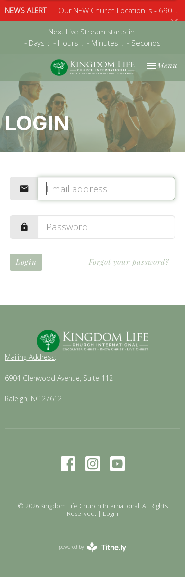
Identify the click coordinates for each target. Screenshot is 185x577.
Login (26, 262)
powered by (92, 547)
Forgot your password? (129, 262)
